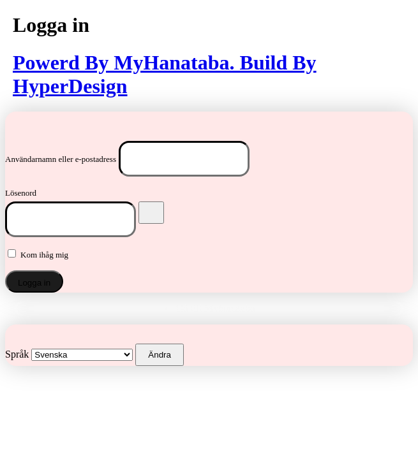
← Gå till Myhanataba (209, 308)
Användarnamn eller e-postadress (60, 159)
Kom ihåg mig (44, 254)
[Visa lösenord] (151, 212)
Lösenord (20, 193)
